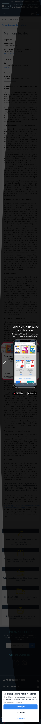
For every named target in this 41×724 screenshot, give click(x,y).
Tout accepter (20, 707)
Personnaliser (20, 718)
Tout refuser (20, 712)
